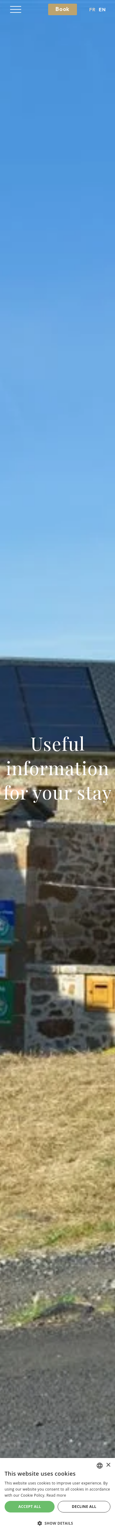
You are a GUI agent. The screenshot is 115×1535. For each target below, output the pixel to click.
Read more (56, 1495)
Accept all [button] (29, 1506)
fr (92, 9)
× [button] (108, 1465)
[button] (15, 9)
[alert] (57, 1496)
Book (63, 8)
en (102, 9)
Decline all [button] (84, 1506)
